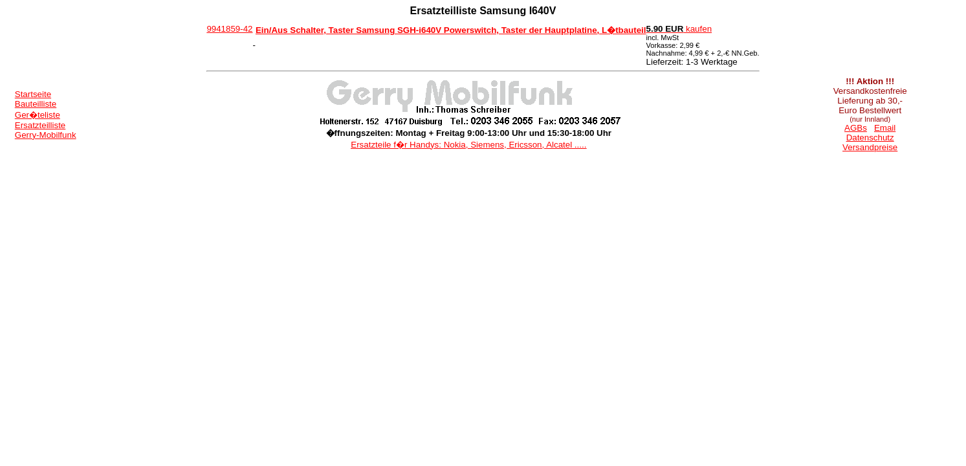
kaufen (679, 29)
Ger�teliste (37, 115)
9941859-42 (229, 29)
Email (884, 128)
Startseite (33, 94)
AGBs (855, 128)
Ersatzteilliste (40, 125)
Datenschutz (870, 137)
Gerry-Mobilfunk (45, 135)
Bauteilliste (35, 104)
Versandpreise (869, 147)
